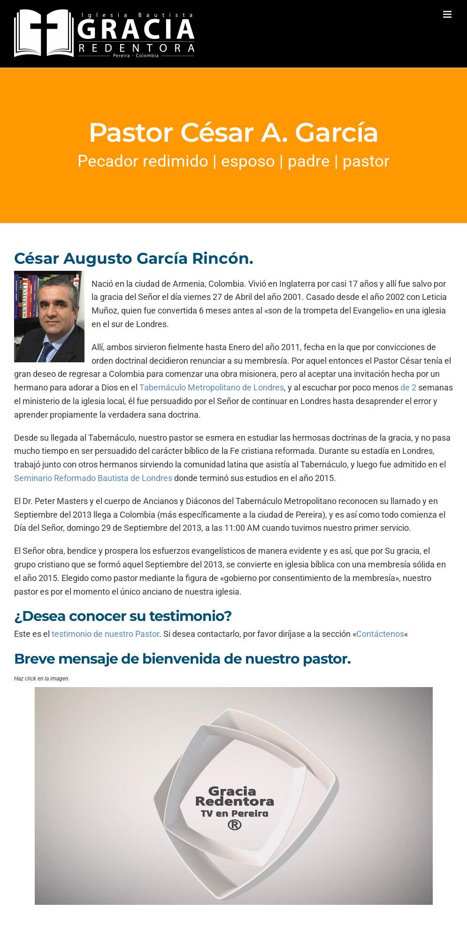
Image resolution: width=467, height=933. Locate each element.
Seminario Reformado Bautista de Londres (94, 478)
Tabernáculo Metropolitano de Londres (211, 387)
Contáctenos (380, 634)
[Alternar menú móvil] (448, 14)
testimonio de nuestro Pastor (105, 634)
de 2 (408, 387)
